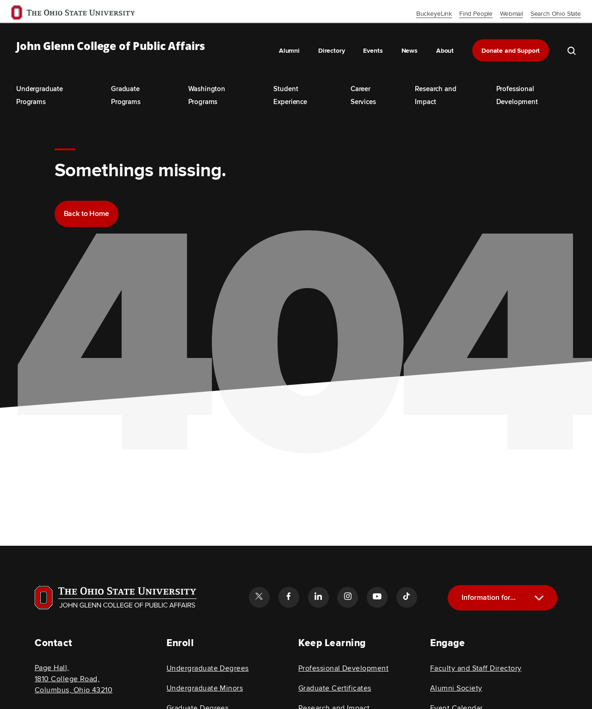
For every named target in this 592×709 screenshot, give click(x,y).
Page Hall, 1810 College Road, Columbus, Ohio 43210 (73, 679)
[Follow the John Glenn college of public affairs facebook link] (289, 597)
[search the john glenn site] (571, 50)
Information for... (489, 597)
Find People (476, 14)
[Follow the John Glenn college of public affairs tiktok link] (406, 597)
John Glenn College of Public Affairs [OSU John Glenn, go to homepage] (110, 46)
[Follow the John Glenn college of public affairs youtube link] (377, 597)
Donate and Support (510, 51)
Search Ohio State (555, 14)
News (409, 51)
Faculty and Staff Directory (475, 668)
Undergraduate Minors (204, 688)
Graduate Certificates (334, 688)
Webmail (511, 14)
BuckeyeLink (434, 14)
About (445, 51)
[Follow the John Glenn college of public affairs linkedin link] (318, 597)
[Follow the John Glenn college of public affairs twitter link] (259, 597)
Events (372, 51)
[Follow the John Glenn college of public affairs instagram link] (347, 597)
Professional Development (343, 668)
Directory (331, 51)
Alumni (289, 51)
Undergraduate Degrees (207, 668)
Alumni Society (456, 688)
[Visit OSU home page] (116, 597)
